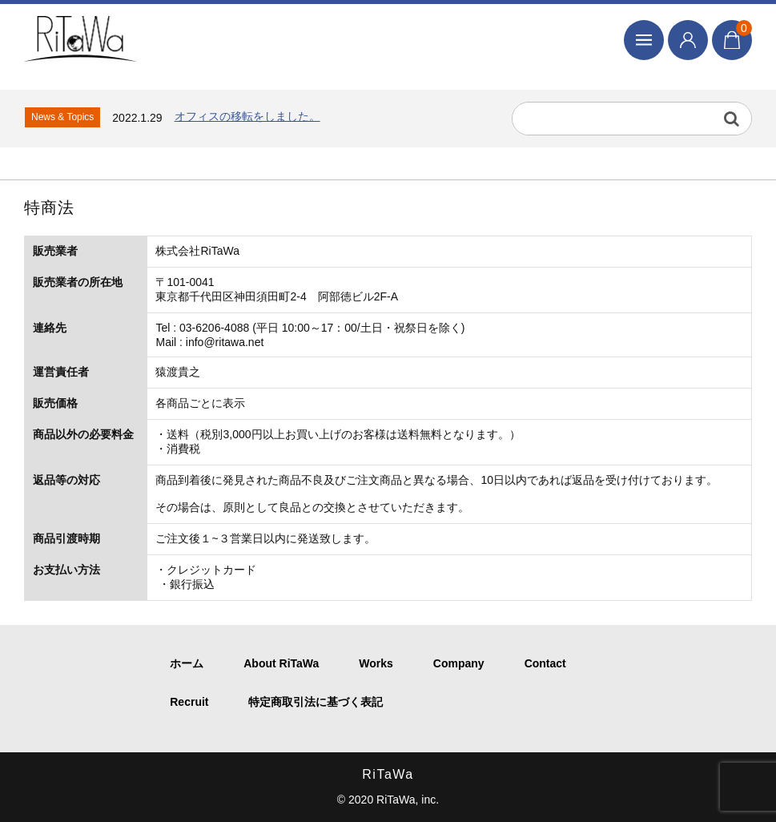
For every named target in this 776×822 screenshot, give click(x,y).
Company (458, 663)
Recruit (189, 701)
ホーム (186, 663)
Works (376, 663)
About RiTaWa (281, 663)
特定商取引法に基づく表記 (315, 701)
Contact (545, 663)
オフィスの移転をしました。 (247, 116)
